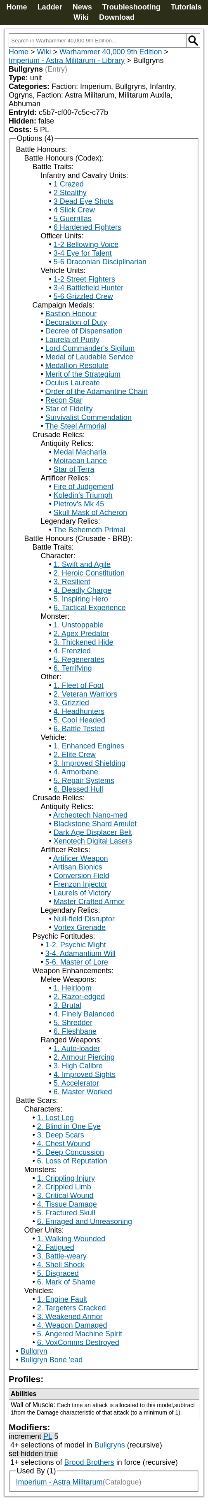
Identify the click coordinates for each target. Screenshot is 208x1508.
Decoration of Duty (76, 322)
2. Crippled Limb (64, 1187)
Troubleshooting (131, 7)
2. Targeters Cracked (71, 1308)
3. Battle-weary (62, 1256)
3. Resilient (72, 582)
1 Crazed (69, 184)
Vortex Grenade (80, 927)
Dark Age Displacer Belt (93, 832)
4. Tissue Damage (67, 1204)
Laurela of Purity (72, 340)
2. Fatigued (55, 1247)
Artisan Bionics (77, 867)
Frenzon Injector (80, 884)
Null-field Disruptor (84, 919)
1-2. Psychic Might (75, 945)
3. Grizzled (71, 703)
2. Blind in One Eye (69, 1126)
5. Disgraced (58, 1273)
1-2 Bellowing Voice (86, 244)
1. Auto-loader (77, 1048)
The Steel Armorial (75, 426)
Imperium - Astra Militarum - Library (67, 60)
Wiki (81, 17)
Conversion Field (81, 876)
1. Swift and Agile (82, 564)
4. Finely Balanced (84, 1014)
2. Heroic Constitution (89, 573)
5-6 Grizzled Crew (83, 296)
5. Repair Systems (84, 780)
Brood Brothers (89, 1462)
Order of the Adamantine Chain (96, 391)
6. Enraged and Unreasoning (84, 1221)
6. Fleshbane (75, 1031)
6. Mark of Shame (66, 1282)
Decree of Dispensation (84, 331)
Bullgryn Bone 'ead (52, 1360)
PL (47, 1436)
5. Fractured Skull (66, 1213)
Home (17, 7)
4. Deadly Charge (82, 590)
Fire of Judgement (83, 486)
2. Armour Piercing (84, 1057)
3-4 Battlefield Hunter (88, 288)
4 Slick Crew (74, 210)
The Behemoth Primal (89, 530)
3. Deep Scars (60, 1135)
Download (117, 17)
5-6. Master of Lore (76, 962)
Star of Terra (74, 469)
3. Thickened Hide (83, 642)
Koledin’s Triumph (83, 495)
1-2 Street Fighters (84, 279)
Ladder (50, 7)
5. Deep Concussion (70, 1152)
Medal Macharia (80, 452)
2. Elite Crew (75, 755)
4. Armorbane (76, 772)
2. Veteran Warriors (85, 694)
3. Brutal (67, 1005)
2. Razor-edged (79, 997)
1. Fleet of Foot (79, 685)
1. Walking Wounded (71, 1239)
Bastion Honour (71, 314)
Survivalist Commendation (88, 417)
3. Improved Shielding (89, 763)
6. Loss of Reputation (72, 1161)
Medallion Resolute (77, 365)
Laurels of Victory (82, 893)
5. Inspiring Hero (81, 599)
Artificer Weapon (80, 858)
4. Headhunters (79, 711)
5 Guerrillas (73, 218)
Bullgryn (34, 1351)
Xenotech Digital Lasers (93, 841)
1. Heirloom (73, 988)
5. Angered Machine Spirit (79, 1334)
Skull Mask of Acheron (90, 512)
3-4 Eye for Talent (83, 253)
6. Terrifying (73, 668)
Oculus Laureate (72, 383)
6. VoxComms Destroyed (78, 1342)
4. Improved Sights (85, 1074)
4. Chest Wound (63, 1144)
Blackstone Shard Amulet (95, 824)
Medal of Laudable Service (89, 357)
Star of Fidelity (69, 409)
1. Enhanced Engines (89, 746)
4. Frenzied (72, 651)
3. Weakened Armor (70, 1316)
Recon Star (64, 400)
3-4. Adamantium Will (80, 953)
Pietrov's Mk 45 (79, 504)
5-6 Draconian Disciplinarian (100, 262)
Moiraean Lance (80, 461)
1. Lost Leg (55, 1118)
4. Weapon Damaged (72, 1325)
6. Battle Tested (79, 729)
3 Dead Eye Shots (83, 201)
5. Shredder (73, 1023)
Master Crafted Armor (89, 901)
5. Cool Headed (79, 720)
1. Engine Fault (62, 1299)
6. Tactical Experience (90, 608)
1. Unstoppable (79, 625)
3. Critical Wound (65, 1195)
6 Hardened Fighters (87, 227)
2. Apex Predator (81, 633)
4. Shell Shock (61, 1265)
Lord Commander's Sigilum (90, 348)
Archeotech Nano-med (90, 815)
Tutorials (186, 7)
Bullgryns (110, 1445)
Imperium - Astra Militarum (59, 1482)
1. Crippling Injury (66, 1178)
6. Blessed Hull (78, 789)
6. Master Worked (83, 1092)
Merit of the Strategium (83, 374)
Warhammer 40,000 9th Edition (110, 52)
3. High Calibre (78, 1066)
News (82, 7)
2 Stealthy (70, 193)
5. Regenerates (79, 659)
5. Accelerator (76, 1083)
